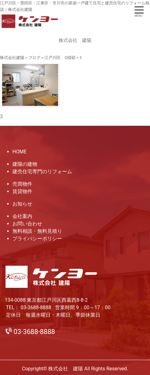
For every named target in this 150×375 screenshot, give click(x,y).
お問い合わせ (27, 224)
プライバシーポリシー (37, 239)
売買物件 (22, 184)
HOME (19, 152)
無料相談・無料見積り (37, 231)
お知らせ (22, 204)
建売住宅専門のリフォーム (42, 171)
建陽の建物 (24, 164)
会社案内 (22, 216)
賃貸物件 (22, 191)
